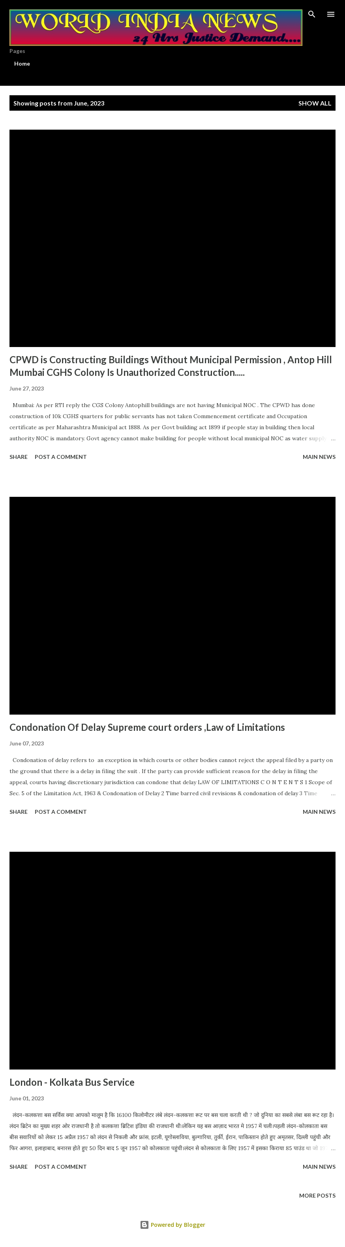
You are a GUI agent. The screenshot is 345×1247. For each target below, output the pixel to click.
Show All (315, 103)
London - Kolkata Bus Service (72, 1082)
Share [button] (18, 456)
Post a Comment (61, 456)
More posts (317, 1195)
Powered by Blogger (172, 1224)
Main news (319, 456)
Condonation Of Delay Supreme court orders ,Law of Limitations (147, 727)
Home (22, 63)
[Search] (312, 14)
